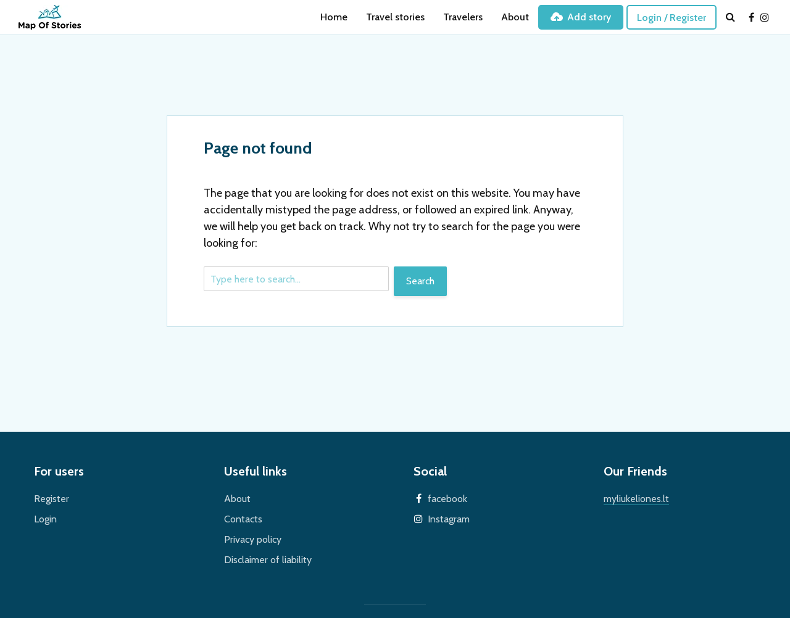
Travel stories (395, 17)
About (515, 17)
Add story (581, 17)
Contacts (243, 519)
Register (51, 499)
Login (45, 519)
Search (420, 281)
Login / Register (671, 17)
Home (333, 17)
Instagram (449, 519)
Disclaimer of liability (268, 560)
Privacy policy (252, 539)
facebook (447, 499)
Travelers (463, 17)
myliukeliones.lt (636, 499)
